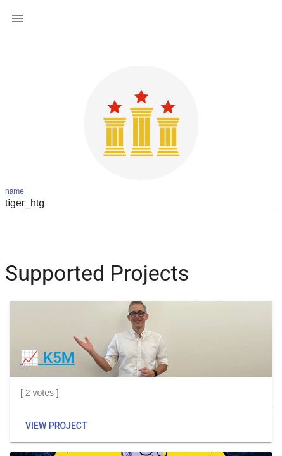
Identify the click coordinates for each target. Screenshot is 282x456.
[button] (18, 18)
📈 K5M (47, 358)
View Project (56, 425)
